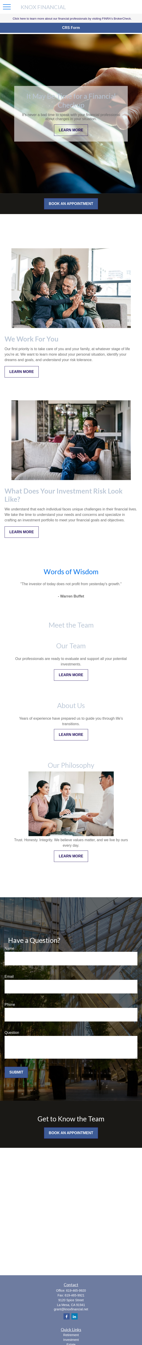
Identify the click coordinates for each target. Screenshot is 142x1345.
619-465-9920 (76, 1290)
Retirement (71, 1335)
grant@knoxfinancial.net (71, 1309)
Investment (71, 1340)
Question (12, 1033)
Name (9, 948)
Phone (10, 1004)
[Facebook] (66, 1316)
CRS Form (71, 28)
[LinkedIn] (74, 1316)
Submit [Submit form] (16, 1072)
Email (9, 976)
